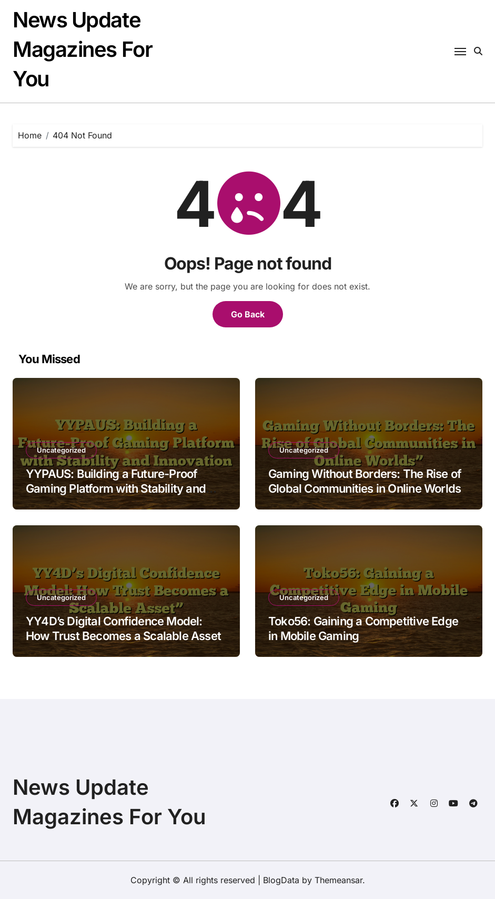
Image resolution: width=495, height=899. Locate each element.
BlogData (281, 880)
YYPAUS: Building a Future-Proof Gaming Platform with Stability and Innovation (116, 489)
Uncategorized (61, 450)
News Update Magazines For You (82, 49)
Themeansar (338, 880)
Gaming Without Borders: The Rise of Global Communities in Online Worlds (364, 481)
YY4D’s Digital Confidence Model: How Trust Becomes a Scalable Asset (123, 628)
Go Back (248, 314)
